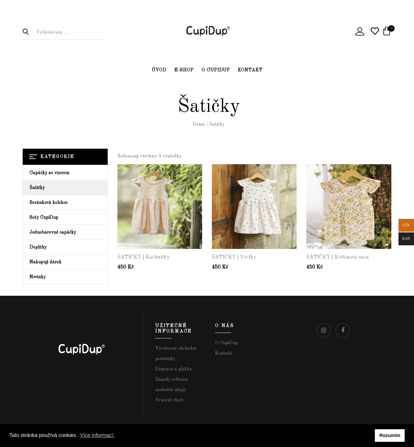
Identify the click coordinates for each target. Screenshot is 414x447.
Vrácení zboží (169, 400)
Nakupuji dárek (45, 262)
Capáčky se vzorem (49, 173)
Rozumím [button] (389, 435)
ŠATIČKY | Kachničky (143, 257)
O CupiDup (216, 70)
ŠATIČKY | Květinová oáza (337, 257)
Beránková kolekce (48, 202)
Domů (199, 124)
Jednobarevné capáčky (52, 232)
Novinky (37, 277)
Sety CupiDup (43, 217)
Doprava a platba (173, 369)
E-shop (184, 70)
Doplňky (38, 247)
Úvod (159, 70)
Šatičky (37, 188)
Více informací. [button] (97, 435)
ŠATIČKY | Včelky (234, 257)
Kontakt (250, 70)
